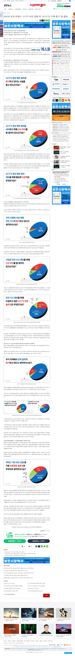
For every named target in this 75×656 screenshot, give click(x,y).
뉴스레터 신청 (21, 0)
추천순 (61, 144)
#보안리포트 (31, 9)
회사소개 (5, 640)
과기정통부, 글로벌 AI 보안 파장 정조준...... (13, 588)
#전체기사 (11, 9)
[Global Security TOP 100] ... (9, 583)
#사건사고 (24, 9)
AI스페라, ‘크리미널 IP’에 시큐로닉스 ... (61, 139)
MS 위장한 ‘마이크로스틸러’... (61, 127)
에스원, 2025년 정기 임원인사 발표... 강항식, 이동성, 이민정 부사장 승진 (20, 553)
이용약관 (13, 640)
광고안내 (9, 640)
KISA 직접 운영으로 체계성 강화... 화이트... (37, 583)
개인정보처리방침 (20, 640)
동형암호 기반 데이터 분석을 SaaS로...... (61, 136)
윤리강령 (32, 640)
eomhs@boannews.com (15, 524)
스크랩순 (68, 144)
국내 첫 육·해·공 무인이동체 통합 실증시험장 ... (14, 585)
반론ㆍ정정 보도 (68, 652)
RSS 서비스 (51, 640)
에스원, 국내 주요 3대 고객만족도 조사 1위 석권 (15, 555)
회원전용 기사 (58, 8)
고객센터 (36, 640)
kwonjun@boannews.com (38, 649)
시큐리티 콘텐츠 (66, 8)
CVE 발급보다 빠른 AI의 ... (61, 124)
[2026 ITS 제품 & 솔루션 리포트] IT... (35, 590)
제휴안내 (41, 640)
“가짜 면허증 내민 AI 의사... (61, 126)
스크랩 (16, 0)
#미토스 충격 (38, 9)
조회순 (54, 144)
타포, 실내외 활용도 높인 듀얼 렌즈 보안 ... (61, 134)
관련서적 (45, 640)
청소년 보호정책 (27, 640)
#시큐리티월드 (18, 9)
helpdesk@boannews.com (57, 646)
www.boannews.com (26, 527)
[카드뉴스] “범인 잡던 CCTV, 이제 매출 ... (36, 585)
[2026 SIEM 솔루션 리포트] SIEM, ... (11, 590)
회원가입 (8, 0)
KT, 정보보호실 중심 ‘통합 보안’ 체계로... (61, 141)
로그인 (5, 0)
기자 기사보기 (45, 530)
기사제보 (12, 0)
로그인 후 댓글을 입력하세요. (23, 595)
